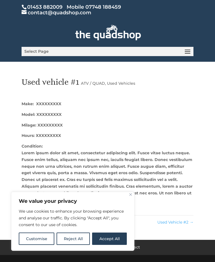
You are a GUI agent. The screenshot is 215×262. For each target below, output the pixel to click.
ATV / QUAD (93, 83)
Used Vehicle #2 (175, 222)
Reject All (73, 238)
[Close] (130, 194)
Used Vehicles (121, 83)
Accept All (109, 238)
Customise (36, 238)
